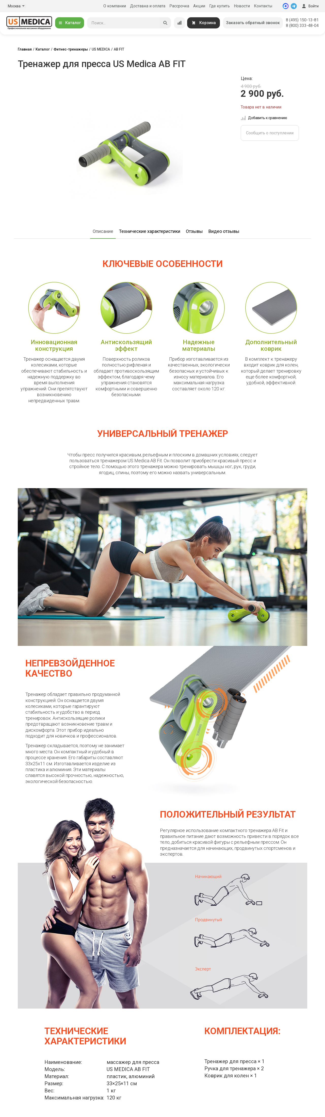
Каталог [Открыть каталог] (69, 22)
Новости (242, 6)
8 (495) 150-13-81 (302, 20)
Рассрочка (179, 6)
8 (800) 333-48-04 (302, 25)
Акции (199, 6)
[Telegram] (294, 6)
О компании (114, 6)
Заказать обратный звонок (253, 22)
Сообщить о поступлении (270, 133)
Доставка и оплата (147, 6)
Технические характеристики (149, 231)
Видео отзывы (223, 231)
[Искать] (165, 22)
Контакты (263, 6)
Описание (103, 231)
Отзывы (194, 231)
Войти (310, 6)
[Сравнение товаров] (179, 22)
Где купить (219, 6)
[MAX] (286, 6)
